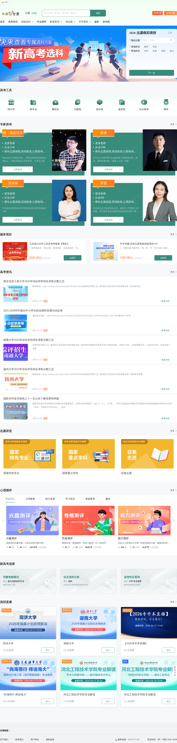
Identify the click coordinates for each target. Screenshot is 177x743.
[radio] (144, 47)
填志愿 (69, 21)
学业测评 (41, 21)
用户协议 (35, 739)
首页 (2, 21)
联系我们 (19, 739)
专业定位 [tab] (10, 499)
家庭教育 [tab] (90, 499)
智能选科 (26, 21)
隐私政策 (50, 739)
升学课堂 (83, 21)
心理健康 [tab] (30, 499)
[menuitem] (2, 22)
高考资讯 (13, 21)
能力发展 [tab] (50, 499)
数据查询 (54, 21)
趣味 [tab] (108, 499)
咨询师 (106, 21)
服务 (96, 21)
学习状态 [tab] (70, 499)
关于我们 (4, 739)
